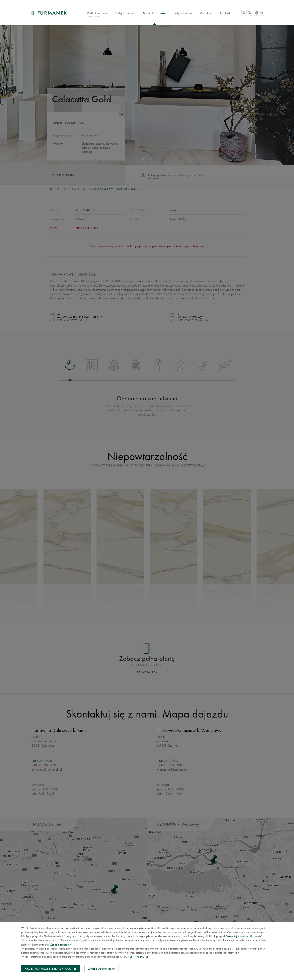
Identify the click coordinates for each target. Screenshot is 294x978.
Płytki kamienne (97, 15)
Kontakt (225, 13)
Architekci (206, 13)
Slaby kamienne (125, 13)
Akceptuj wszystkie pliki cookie (50, 968)
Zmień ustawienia (101, 968)
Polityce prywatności (135, 957)
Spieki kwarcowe (154, 13)
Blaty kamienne (183, 13)
